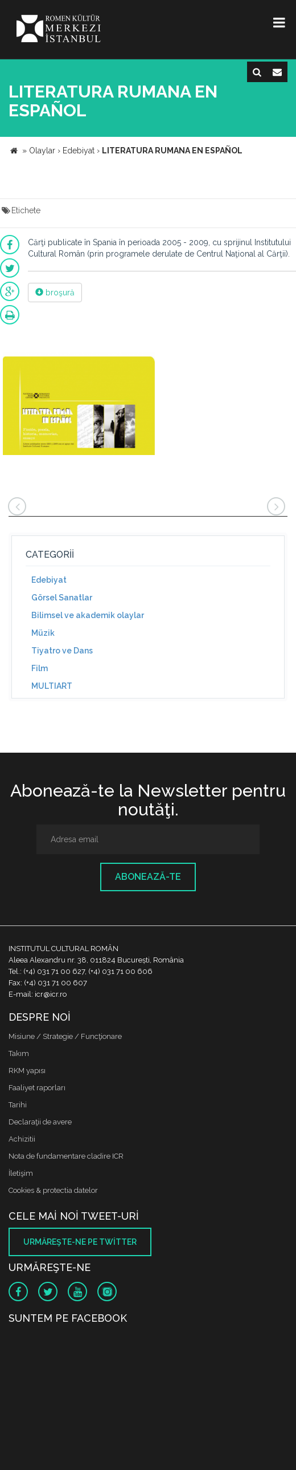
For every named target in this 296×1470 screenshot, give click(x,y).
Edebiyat (49, 579)
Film (39, 668)
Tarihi (18, 1105)
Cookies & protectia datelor (53, 1190)
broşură (55, 292)
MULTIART (51, 686)
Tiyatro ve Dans (62, 650)
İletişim (21, 1173)
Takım (19, 1053)
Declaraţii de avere (40, 1122)
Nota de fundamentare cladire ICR (66, 1156)
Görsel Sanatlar (61, 597)
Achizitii (22, 1139)
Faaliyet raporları (37, 1087)
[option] (79, 405)
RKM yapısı (27, 1070)
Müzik (43, 632)
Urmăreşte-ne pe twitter (80, 1241)
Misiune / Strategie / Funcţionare (65, 1036)
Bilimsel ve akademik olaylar (87, 615)
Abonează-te (148, 876)
